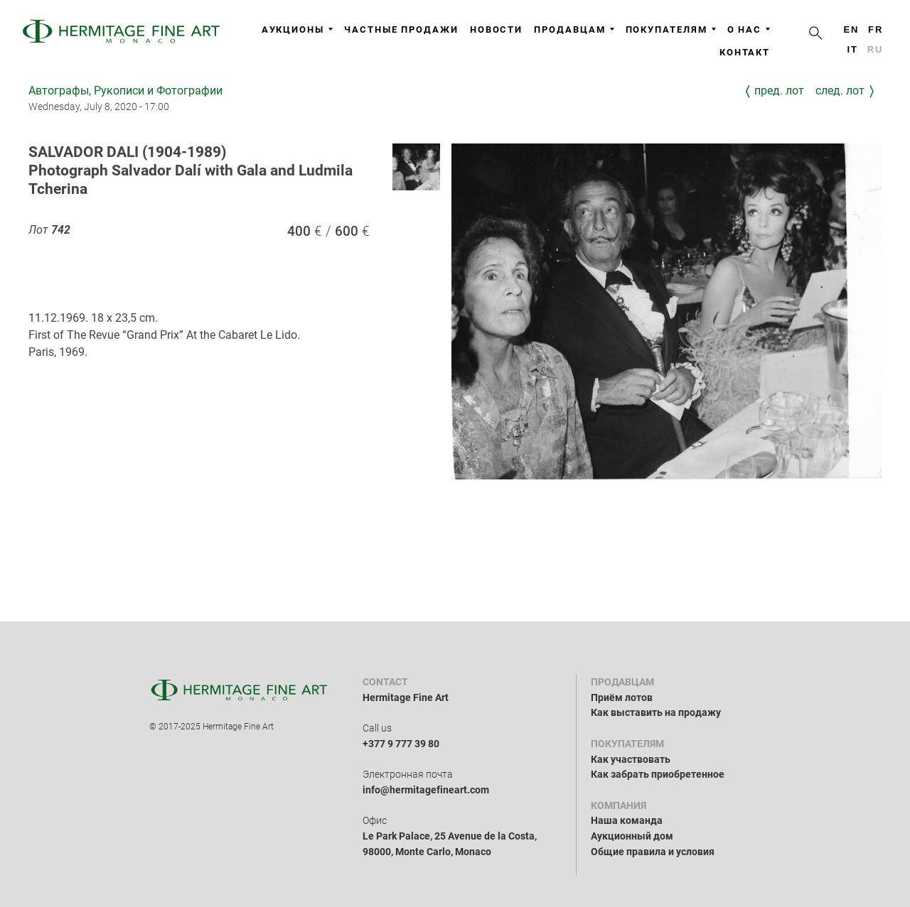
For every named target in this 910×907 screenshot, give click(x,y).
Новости (496, 29)
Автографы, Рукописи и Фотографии (125, 90)
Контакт (744, 52)
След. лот (839, 90)
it (852, 49)
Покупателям (671, 29)
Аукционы (297, 29)
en (851, 29)
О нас (749, 29)
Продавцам (574, 29)
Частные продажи (401, 29)
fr (875, 29)
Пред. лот (779, 90)
